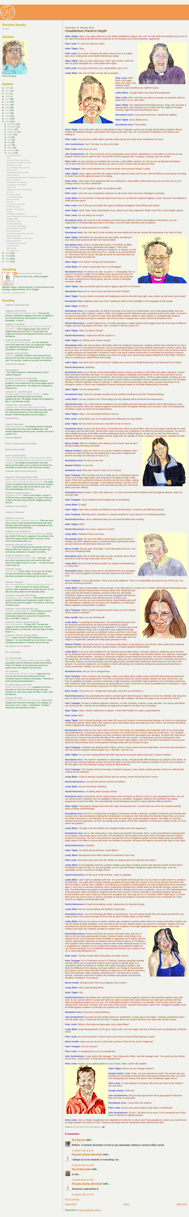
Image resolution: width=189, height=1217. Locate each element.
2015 (7, 110)
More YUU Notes (13, 180)
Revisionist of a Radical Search (19, 163)
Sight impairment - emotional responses (22, 520)
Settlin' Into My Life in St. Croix (18, 687)
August (10, 134)
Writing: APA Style (13, 698)
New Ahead (11, 248)
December (12, 124)
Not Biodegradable (14, 224)
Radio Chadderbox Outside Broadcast (22, 216)
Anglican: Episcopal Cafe (17, 305)
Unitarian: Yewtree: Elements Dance (22, 622)
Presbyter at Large (14, 165)
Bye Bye (10, 202)
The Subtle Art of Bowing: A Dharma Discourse (25, 660)
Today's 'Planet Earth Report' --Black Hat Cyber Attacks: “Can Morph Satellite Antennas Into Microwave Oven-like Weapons (28, 460)
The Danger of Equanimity (16, 381)
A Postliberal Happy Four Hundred (20, 233)
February (11, 150)
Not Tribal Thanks (14, 194)
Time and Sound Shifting (16, 226)
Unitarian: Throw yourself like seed (21, 609)
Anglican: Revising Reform (18, 340)
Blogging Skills (12, 219)
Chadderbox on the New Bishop (19, 189)
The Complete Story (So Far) (18, 168)
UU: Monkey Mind (13, 658)
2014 (7, 113)
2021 (7, 93)
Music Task (11, 187)
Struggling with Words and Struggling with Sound (26, 177)
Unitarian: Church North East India (21, 477)
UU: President (11, 671)
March (10, 148)
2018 (7, 102)
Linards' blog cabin (14, 424)
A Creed (10, 192)
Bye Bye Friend (13, 199)
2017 (7, 105)
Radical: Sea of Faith (15, 449)
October (11, 129)
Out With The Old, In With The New (20, 674)
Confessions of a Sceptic (16, 185)
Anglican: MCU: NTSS (15, 311)
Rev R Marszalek (81, 1169)
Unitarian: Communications (18, 493)
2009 (7, 256)
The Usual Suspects (15, 197)
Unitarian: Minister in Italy (17, 555)
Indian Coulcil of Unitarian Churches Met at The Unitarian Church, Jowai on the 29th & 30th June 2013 (29, 480)
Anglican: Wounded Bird (16, 353)
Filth (8, 158)
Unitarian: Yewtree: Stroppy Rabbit (21, 635)
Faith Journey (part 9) (14, 427)
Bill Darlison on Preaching (17, 182)
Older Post (181, 1204)
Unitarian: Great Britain (16, 506)
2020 (7, 96)
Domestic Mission (14, 231)
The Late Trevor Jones (15, 204)
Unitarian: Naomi (13, 569)
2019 (7, 99)
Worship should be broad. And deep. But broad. (25, 534)
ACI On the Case (13, 207)
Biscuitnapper (12, 370)
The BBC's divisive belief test (17, 611)
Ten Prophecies (13, 250)
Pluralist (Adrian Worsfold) (87, 1154)
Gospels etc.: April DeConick (18, 392)
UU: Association (12, 652)
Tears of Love (11, 571)
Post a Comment (72, 1199)
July (9, 137)
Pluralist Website (13, 437)
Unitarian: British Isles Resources (21, 471)
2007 (7, 261)
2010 (7, 253)
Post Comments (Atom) (89, 1210)
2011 (7, 121)
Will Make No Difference (16, 214)
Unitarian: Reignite (14, 582)
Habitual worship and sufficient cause (21, 313)
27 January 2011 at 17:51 (83, 1194)
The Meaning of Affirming (16, 243)
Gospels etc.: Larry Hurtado (18, 405)
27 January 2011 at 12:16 (83, 1165)
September (12, 132)
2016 (7, 107)
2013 (7, 116)
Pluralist (5, 29)
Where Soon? (12, 170)
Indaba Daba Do (13, 175)
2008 (7, 259)
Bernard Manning (13, 236)
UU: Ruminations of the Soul (18, 685)
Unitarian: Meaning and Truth (19, 545)
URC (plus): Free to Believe (18, 646)
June (9, 140)
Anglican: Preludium (14, 324)
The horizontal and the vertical (18, 342)
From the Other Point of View (18, 160)
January (11, 153)
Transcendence (13, 246)
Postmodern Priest (14, 221)
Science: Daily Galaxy (15, 455)
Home (126, 1204)
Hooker (9, 211)
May (9, 142)
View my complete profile (13, 292)
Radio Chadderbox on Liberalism (20, 238)
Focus (8, 547)
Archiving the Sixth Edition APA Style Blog (23, 700)
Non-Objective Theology (16, 229)
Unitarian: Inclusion (14, 518)
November (12, 127)
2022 (7, 91)
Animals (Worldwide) (15, 364)
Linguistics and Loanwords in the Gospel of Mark (25, 407)
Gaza (7, 638)
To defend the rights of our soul (18, 558)
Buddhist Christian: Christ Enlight (21, 378)
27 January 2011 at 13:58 (83, 1180)
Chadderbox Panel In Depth (18, 172)
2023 (7, 88)
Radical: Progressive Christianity (20, 443)
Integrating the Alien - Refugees (18, 598)
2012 (7, 119)
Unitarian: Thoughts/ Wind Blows (20, 595)
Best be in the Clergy (15, 209)
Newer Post (70, 1204)
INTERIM (9, 355)
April (9, 145)
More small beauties (14, 624)
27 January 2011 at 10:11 (83, 1150)
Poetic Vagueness (14, 241)
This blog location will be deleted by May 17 (23, 394)
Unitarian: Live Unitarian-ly (17, 531)
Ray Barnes (78, 1140)
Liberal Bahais (12, 418)
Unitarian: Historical (14, 512)
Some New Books (14, 155)
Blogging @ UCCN (13, 495)
